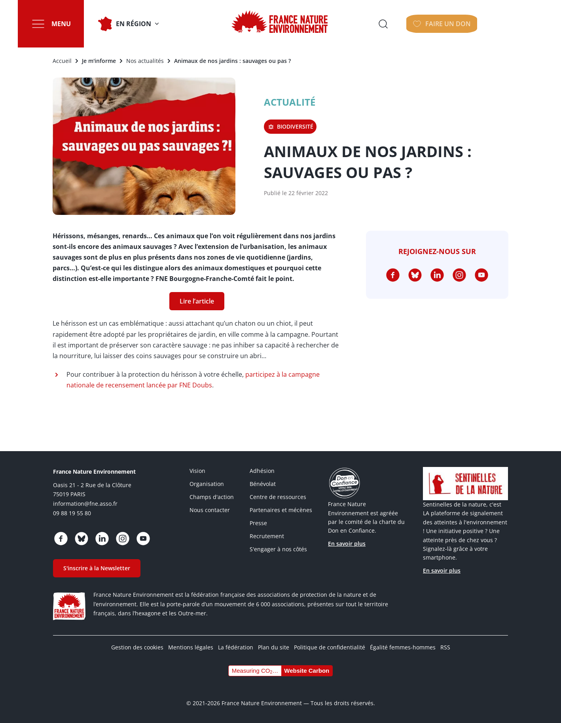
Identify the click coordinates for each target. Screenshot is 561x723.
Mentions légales (190, 647)
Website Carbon (306, 670)
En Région (135, 23)
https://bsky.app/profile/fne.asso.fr (415, 275)
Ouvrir (445, 24)
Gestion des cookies (137, 647)
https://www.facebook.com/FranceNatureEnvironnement (393, 275)
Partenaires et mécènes (281, 510)
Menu (62, 23)
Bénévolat (263, 484)
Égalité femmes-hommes (403, 647)
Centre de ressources (278, 497)
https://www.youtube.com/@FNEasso (481, 275)
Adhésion (262, 470)
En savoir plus (347, 543)
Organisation (207, 484)
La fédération (235, 647)
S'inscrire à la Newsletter (96, 568)
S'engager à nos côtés (278, 549)
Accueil (62, 61)
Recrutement (267, 536)
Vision (197, 470)
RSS (445, 647)
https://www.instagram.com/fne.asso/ (459, 275)
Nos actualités (145, 61)
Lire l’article (197, 301)
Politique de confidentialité (329, 647)
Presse (258, 523)
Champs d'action (212, 497)
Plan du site (273, 647)
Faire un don (505, 23)
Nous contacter (210, 510)
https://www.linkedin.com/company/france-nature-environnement (437, 275)
